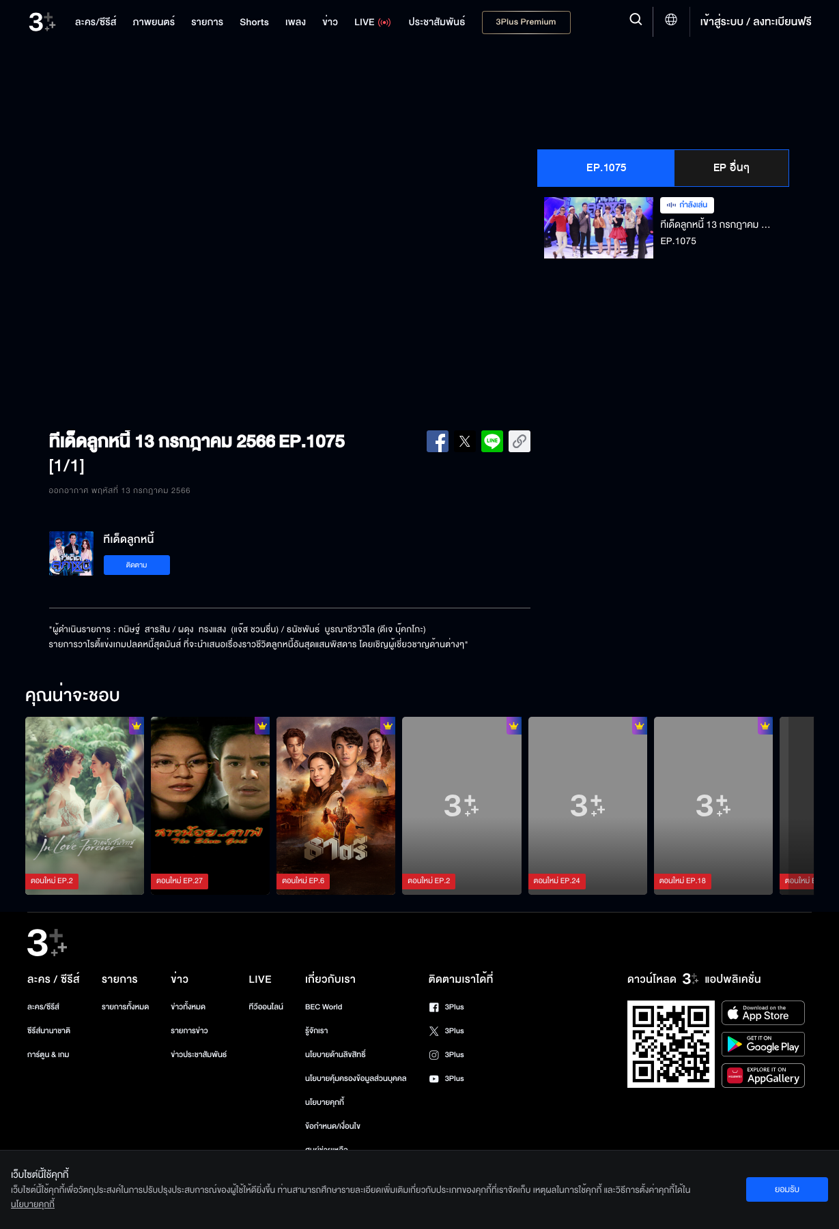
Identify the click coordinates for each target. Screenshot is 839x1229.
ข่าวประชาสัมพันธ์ (199, 1054)
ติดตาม (136, 565)
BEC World (323, 1007)
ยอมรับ (787, 1189)
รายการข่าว (189, 1030)
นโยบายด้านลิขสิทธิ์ (335, 1054)
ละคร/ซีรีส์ (43, 1007)
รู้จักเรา (316, 1030)
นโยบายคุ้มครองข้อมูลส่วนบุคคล (356, 1078)
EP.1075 (606, 168)
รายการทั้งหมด (125, 1007)
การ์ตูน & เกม (48, 1054)
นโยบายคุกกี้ (324, 1102)
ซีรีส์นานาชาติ (48, 1030)
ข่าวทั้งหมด (188, 1007)
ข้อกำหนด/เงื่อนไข (332, 1126)
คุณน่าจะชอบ (72, 696)
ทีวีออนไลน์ (266, 1007)
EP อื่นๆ (731, 168)
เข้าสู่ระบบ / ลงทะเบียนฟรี (756, 22)
